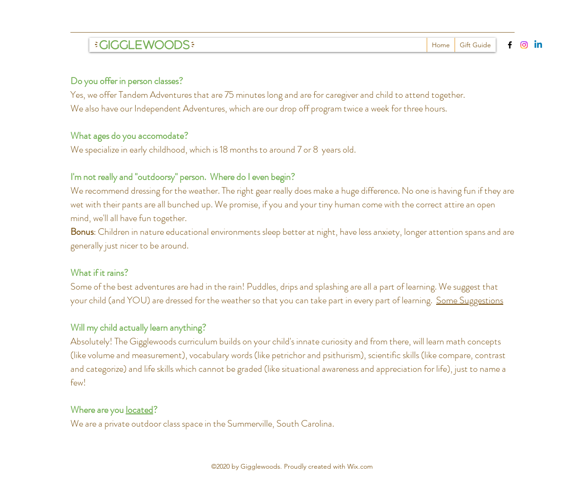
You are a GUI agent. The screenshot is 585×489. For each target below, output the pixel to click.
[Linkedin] (538, 45)
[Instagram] (524, 45)
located (139, 410)
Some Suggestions (469, 300)
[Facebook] (510, 45)
